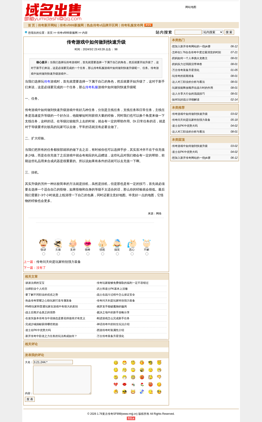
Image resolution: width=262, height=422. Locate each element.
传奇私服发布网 (132, 25)
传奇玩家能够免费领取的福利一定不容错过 (123, 282)
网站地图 (190, 7)
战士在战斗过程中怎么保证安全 (116, 294)
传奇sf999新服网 (72, 25)
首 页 (31, 25)
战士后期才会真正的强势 (40, 312)
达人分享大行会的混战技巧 (188, 93)
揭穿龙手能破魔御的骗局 (112, 306)
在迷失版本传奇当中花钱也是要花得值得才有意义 (55, 318)
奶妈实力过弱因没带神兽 (187, 64)
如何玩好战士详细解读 (185, 99)
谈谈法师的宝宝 (34, 282)
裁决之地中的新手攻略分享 (113, 312)
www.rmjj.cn (129, 413)
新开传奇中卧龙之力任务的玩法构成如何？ (51, 336)
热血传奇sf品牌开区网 (102, 25)
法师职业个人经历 (36, 288)
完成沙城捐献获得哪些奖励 (41, 324)
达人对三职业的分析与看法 (188, 81)
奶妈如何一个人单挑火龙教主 (190, 58)
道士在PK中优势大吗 (38, 330)
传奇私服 (91, 87)
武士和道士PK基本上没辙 (112, 288)
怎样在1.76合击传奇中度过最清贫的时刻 (196, 52)
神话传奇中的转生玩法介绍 (113, 324)
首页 (50, 32)
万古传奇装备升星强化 (110, 336)
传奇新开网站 (47, 25)
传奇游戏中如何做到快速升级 (190, 114)
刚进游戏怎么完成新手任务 (113, 318)
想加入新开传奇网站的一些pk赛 (191, 46)
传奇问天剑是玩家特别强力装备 (58, 262)
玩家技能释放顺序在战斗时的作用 (192, 87)
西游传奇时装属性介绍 (110, 330)
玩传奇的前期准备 (183, 76)
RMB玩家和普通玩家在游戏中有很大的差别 (51, 306)
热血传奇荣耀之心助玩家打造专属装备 (48, 300)
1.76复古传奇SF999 (109, 413)
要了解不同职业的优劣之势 (41, 294)
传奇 (47, 81)
